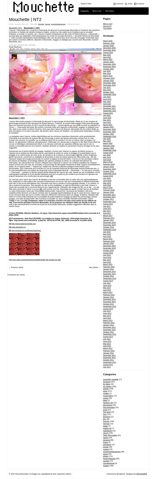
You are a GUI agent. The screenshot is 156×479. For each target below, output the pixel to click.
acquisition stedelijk (110, 379)
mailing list (107, 428)
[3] (41, 189)
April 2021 (107, 122)
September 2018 (109, 174)
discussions (107, 405)
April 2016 (107, 237)
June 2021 (107, 118)
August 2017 (108, 204)
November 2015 (109, 248)
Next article (93, 267)
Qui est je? (107, 26)
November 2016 (109, 225)
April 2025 (107, 57)
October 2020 (108, 134)
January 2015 (108, 269)
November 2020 (109, 132)
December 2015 (109, 246)
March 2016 (107, 239)
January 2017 (108, 220)
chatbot (106, 393)
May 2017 (107, 211)
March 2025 (107, 60)
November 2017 (109, 197)
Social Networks (109, 459)
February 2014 (109, 295)
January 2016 (108, 244)
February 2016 (109, 241)
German (106, 424)
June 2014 (107, 286)
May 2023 (107, 90)
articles (106, 389)
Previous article (17, 267)
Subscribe (119, 4)
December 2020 (109, 129)
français (106, 421)
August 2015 (108, 253)
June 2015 (107, 258)
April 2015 (107, 262)
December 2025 (109, 48)
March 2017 (107, 216)
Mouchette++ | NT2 (32, 28)
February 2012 (109, 351)
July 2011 (107, 367)
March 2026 (107, 41)
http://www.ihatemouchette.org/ (24, 224)
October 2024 (108, 69)
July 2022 (107, 97)
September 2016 (109, 230)
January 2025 (108, 62)
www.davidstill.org (19, 227)
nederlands (107, 431)
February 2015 (109, 267)
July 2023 (107, 88)
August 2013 (108, 309)
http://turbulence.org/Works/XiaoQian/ (26, 231)
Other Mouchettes (110, 435)
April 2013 (107, 318)
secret (105, 454)
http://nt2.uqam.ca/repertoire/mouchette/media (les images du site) (35, 260)
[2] (52, 176)
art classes (107, 387)
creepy (105, 398)
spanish (106, 461)
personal (106, 440)
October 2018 (108, 171)
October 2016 (108, 227)
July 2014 (107, 283)
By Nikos (106, 384)
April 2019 (107, 160)
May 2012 (107, 344)
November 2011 (109, 358)
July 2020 (107, 139)
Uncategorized (108, 463)
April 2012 (107, 346)
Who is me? (97, 11)
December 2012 (109, 327)
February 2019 (109, 164)
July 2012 (107, 339)
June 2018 (107, 181)
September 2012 (109, 334)
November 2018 (109, 169)
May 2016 (107, 234)
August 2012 (108, 337)
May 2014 (107, 288)
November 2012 (109, 330)
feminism (106, 417)
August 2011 (108, 365)
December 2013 (109, 299)
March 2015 (107, 264)
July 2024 (107, 71)
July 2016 (107, 232)
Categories (84, 11)
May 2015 (107, 260)
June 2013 (107, 313)
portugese (107, 445)
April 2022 (107, 104)
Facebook (140, 4)
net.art (105, 433)
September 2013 (109, 306)
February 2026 (109, 43)
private (105, 447)
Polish (105, 442)
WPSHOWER (141, 474)
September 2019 (109, 150)
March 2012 (107, 348)
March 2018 (107, 188)
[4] (13, 201)
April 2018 (107, 185)
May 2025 (107, 55)
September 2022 (109, 94)
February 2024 (109, 78)
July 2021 (107, 115)
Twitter (130, 4)
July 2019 (107, 155)
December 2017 (109, 195)
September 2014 (109, 278)
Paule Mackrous (15, 47)
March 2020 (107, 143)
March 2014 (107, 292)
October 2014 (108, 276)
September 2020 (109, 136)
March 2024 (107, 76)
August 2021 (108, 113)
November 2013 (109, 302)
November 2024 (109, 67)
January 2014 (108, 297)
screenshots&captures (112, 452)
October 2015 (108, 251)
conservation (108, 396)
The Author (109, 11)
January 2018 (108, 192)
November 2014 (109, 274)
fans (105, 414)
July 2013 (107, 311)
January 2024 (108, 81)
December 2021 (109, 106)
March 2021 (107, 125)
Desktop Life (108, 403)
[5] (26, 201)
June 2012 (107, 341)
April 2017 (107, 213)
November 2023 (109, 85)
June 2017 (107, 209)
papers (106, 438)
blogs (105, 391)
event (105, 410)
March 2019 (107, 162)
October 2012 (108, 332)
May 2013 (107, 316)
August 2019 (108, 153)
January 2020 (108, 148)
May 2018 (107, 183)
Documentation (109, 407)
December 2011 (109, 355)
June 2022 (107, 99)
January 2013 (108, 325)
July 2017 (107, 206)
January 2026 (108, 46)
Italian (105, 426)
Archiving (106, 382)
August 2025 (108, 53)
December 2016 (109, 223)
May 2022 (107, 102)
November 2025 (109, 50)
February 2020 (109, 146)
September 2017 (109, 202)
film (104, 419)
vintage (106, 466)
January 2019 (108, 167)
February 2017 (109, 218)
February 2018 (109, 190)
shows (105, 456)
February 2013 (109, 323)
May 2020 (107, 141)
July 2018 (107, 178)
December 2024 (109, 64)
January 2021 (108, 127)
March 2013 (107, 320)
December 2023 (109, 83)
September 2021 (109, 111)
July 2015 (107, 255)
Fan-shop (107, 412)
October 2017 (108, 199)
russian (106, 449)
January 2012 (108, 353)
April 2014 (107, 290)
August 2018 (108, 176)
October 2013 (108, 304)
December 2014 (109, 272)
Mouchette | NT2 (15, 28)
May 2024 (107, 74)
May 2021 (107, 120)
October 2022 (108, 92)
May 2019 (107, 157)
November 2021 (109, 108)
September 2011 (109, 362)
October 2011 (108, 360)
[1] (78, 155)
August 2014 (108, 281)
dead (105, 400)
